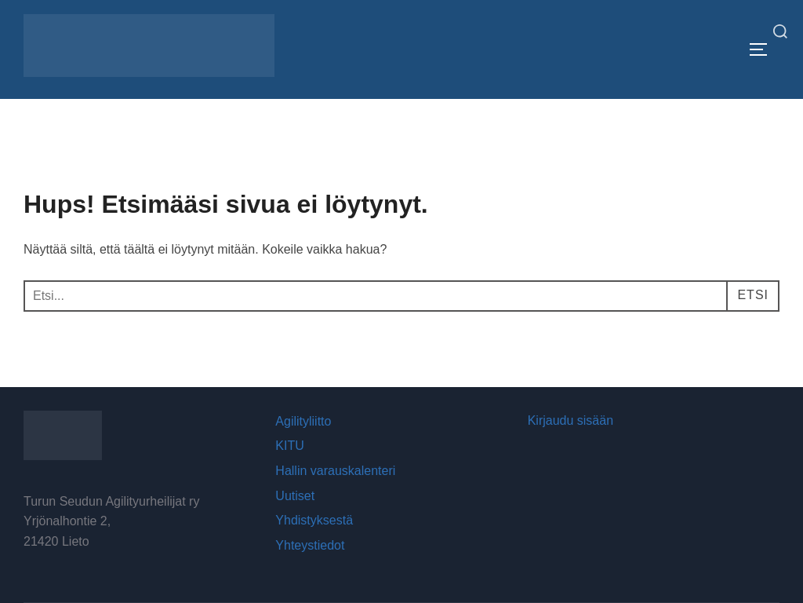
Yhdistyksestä (314, 520)
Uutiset (294, 495)
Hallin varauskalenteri (335, 470)
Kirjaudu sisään (570, 420)
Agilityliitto (303, 421)
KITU (289, 445)
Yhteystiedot (309, 545)
